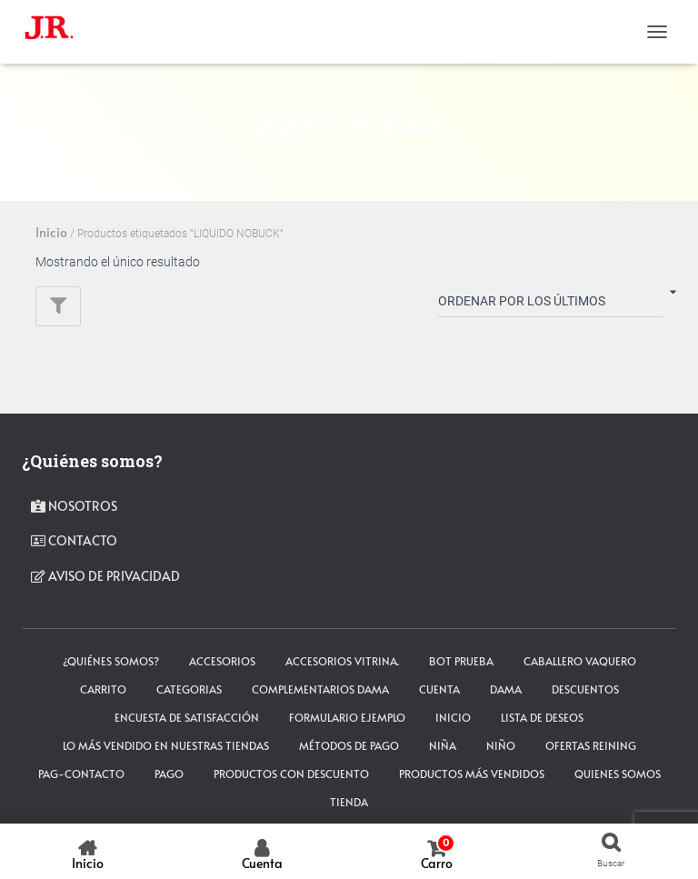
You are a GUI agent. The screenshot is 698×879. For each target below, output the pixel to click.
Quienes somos (617, 773)
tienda (349, 801)
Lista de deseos (542, 717)
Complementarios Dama (320, 689)
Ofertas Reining (590, 745)
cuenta (439, 689)
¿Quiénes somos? (111, 661)
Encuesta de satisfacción (187, 717)
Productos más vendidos (471, 773)
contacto (74, 540)
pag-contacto (81, 773)
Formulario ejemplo (347, 717)
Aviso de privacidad (105, 575)
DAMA (506, 689)
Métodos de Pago (349, 745)
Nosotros (74, 505)
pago (169, 773)
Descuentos (585, 689)
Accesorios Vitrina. (342, 661)
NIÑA (442, 745)
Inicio (51, 232)
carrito (103, 689)
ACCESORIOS (222, 661)
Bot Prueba (461, 661)
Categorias (189, 689)
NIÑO (500, 745)
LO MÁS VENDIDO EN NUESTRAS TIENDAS (166, 745)
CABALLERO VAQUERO (580, 661)
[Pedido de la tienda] (550, 304)
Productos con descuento (291, 773)
